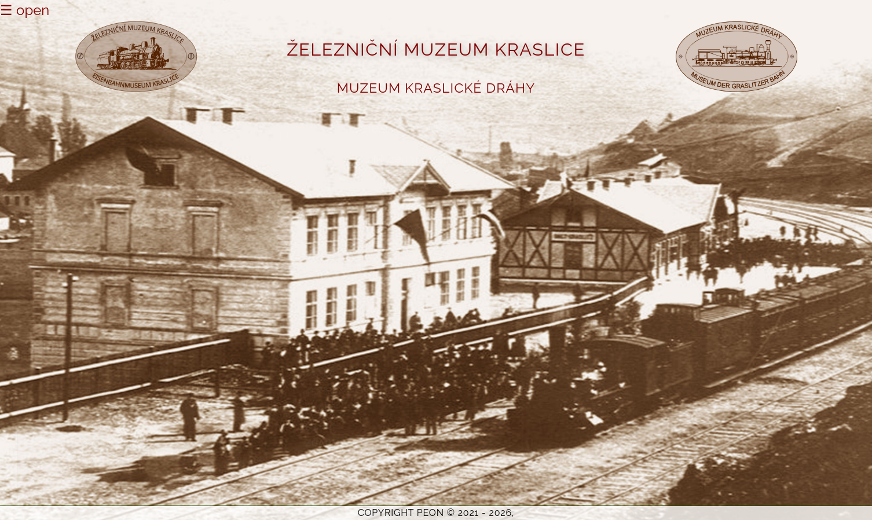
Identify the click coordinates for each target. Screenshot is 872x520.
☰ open (24, 10)
